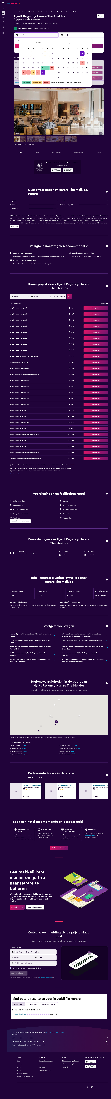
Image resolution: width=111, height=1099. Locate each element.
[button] (3, 3)
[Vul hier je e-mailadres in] (35, 963)
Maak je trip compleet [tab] (49, 1004)
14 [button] (28, 63)
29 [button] (33, 72)
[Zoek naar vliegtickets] (3, 9)
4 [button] (47, 53)
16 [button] (38, 63)
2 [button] (87, 53)
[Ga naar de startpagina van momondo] (13, 3)
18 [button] (47, 63)
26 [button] (52, 68)
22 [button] (33, 68)
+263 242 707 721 (20, 26)
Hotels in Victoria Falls (19, 1014)
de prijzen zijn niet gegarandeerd (55, 1032)
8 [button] (33, 58)
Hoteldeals (17, 11)
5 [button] (52, 53)
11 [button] (47, 58)
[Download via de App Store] (90, 1066)
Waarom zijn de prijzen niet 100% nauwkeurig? (60, 1045)
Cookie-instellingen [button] (16, 474)
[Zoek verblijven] (3, 13)
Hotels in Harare (50, 11)
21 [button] (28, 68)
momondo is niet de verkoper (60, 1038)
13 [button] (24, 63)
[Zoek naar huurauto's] (3, 17)
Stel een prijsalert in (91, 835)
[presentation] (68, 170)
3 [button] (42, 53)
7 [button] (28, 58)
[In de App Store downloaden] (68, 170)
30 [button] (38, 72)
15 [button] (33, 63)
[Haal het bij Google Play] (56, 170)
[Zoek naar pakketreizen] (3, 21)
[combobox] (35, 952)
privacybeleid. (14, 979)
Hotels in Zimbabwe (38, 11)
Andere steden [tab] (18, 1004)
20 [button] (24, 68)
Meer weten (71, 465)
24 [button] (43, 68)
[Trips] (3, 27)
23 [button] (38, 68)
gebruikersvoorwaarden (45, 977)
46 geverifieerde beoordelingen (37, 28)
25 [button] (47, 68)
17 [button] (42, 63)
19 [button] (52, 63)
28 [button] (28, 72)
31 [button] (42, 72)
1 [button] (33, 53)
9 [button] (87, 58)
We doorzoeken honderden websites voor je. (60, 1041)
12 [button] (52, 58)
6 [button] (23, 58)
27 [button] (24, 72)
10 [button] (42, 58)
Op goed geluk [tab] (32, 1004)
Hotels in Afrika (26, 11)
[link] (59, 848)
